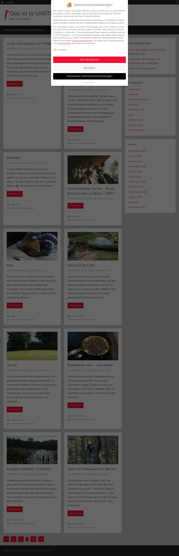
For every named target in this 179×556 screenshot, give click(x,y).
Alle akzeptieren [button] (89, 57)
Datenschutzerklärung (82, 38)
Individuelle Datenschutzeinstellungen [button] (89, 74)
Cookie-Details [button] (89, 80)
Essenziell (59, 47)
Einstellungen (64, 41)
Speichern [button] (89, 65)
